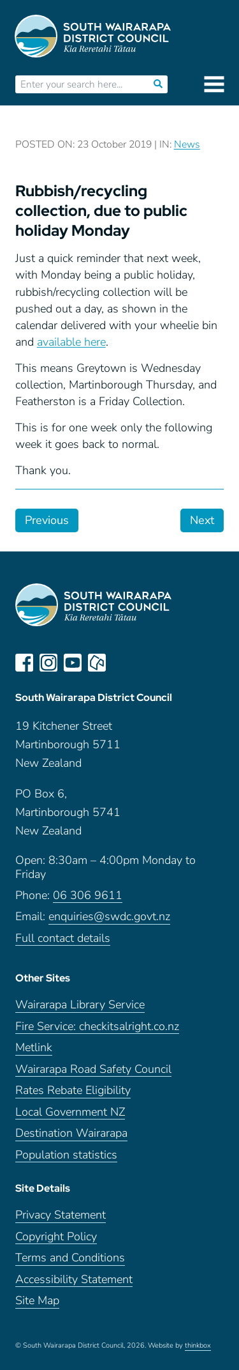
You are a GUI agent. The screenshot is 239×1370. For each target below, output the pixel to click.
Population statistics (66, 1155)
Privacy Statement (60, 1215)
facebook (24, 663)
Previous (47, 520)
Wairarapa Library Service (80, 1004)
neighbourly (97, 663)
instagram (48, 663)
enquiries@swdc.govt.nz (109, 916)
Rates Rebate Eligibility (73, 1090)
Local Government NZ (70, 1112)
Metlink (33, 1047)
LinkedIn (121, 663)
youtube (73, 663)
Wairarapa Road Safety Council (93, 1069)
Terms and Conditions (70, 1258)
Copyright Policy (56, 1236)
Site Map (37, 1300)
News (187, 144)
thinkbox (198, 1345)
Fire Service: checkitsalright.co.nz (97, 1026)
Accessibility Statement (74, 1279)
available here (71, 342)
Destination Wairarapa (71, 1133)
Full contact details (62, 938)
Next (202, 520)
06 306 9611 (87, 895)
